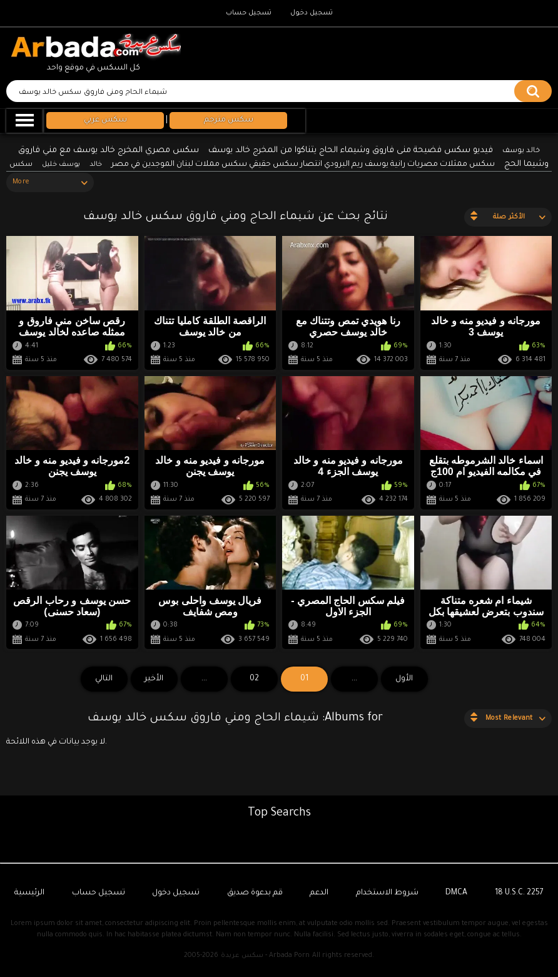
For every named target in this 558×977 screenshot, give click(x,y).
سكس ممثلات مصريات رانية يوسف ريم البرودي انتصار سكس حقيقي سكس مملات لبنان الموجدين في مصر (303, 164)
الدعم (319, 893)
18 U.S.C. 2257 (519, 893)
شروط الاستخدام (387, 893)
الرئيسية (29, 893)
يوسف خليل (61, 164)
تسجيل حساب (248, 13)
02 (254, 679)
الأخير (154, 679)
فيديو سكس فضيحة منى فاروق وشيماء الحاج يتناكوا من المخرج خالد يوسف (350, 150)
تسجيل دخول (311, 13)
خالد (95, 164)
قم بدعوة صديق (255, 893)
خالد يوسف (521, 151)
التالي (104, 679)
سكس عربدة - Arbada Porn (265, 955)
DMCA (456, 893)
